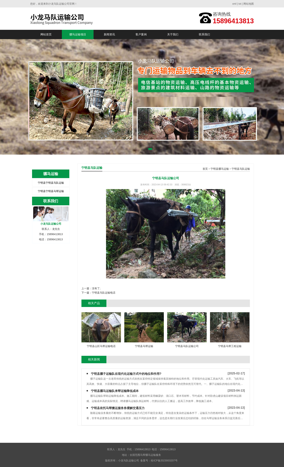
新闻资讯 (109, 34)
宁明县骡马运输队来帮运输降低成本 (115, 390)
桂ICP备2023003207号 (164, 460)
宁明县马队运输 (241, 168)
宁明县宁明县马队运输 (51, 182)
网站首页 (46, 34)
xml (234, 3)
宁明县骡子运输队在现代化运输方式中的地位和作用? (126, 373)
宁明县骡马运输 (220, 168)
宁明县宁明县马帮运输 (51, 191)
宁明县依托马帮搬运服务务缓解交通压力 (118, 408)
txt (240, 3)
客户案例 (141, 34)
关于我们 (172, 34)
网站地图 (248, 3)
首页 (205, 168)
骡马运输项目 (77, 34)
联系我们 (204, 34)
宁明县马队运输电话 (103, 292)
